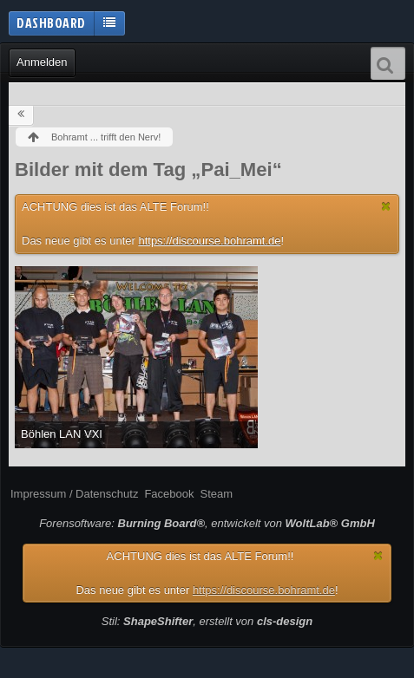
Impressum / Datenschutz (74, 493)
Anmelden (42, 61)
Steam (216, 493)
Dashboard (51, 22)
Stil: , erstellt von (207, 621)
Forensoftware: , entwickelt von (207, 523)
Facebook (169, 493)
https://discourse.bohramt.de (209, 240)
